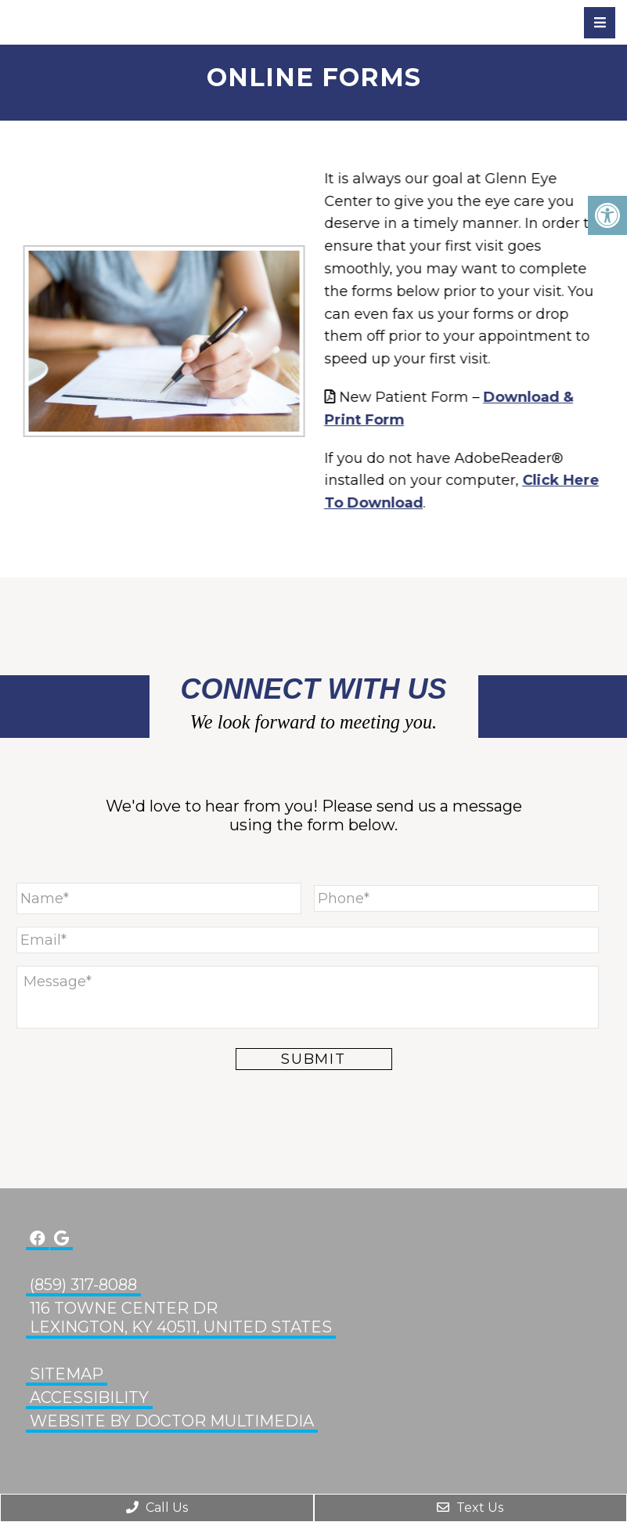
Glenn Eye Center (98, 22)
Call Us (157, 1507)
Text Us (470, 1507)
